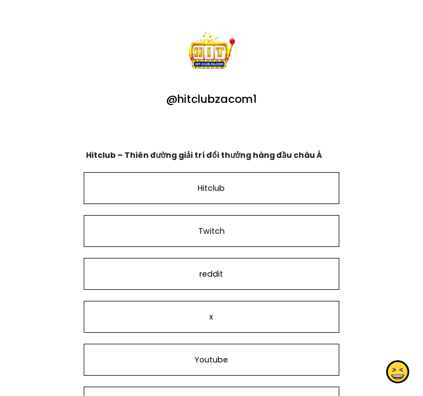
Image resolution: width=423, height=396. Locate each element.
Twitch (211, 231)
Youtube (211, 359)
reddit (211, 273)
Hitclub (211, 188)
